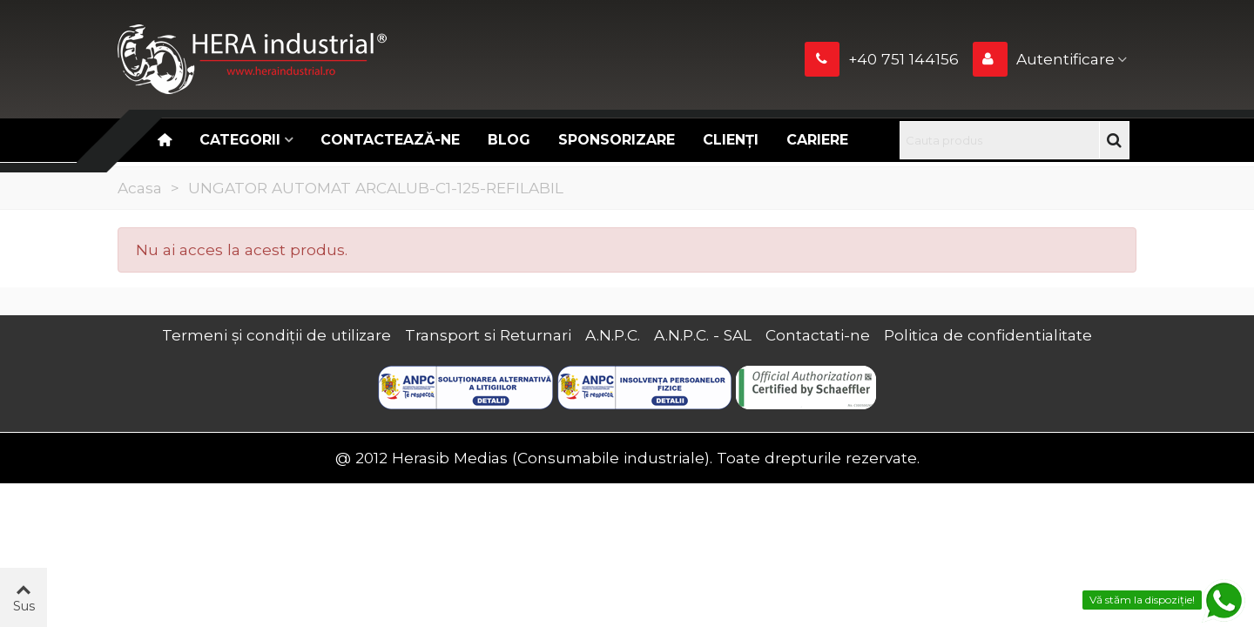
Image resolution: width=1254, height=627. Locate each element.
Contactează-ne (390, 139)
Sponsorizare (616, 139)
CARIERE (817, 139)
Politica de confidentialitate (988, 335)
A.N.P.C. (612, 335)
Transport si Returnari (488, 335)
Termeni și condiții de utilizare (276, 335)
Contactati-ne (817, 335)
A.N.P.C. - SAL (703, 335)
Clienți (730, 139)
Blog (509, 139)
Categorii (239, 139)
